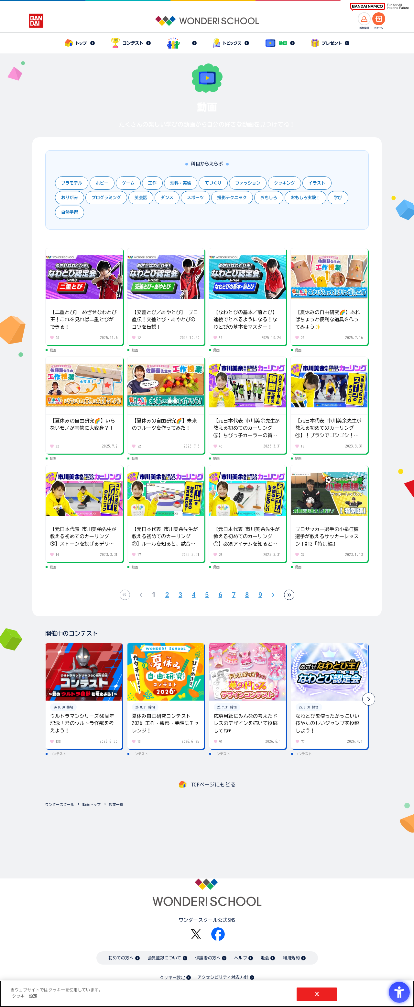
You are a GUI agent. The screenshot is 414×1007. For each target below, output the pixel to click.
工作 (152, 183)
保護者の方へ (208, 958)
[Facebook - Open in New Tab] (218, 934)
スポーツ (195, 198)
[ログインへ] (378, 18)
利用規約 (291, 958)
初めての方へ (121, 958)
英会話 (141, 198)
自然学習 (69, 212)
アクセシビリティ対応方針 (222, 977)
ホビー (102, 183)
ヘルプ (240, 958)
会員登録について (164, 958)
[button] (368, 699)
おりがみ (69, 198)
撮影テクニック (232, 198)
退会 (265, 958)
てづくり (213, 183)
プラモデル (71, 183)
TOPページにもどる (213, 784)
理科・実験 (180, 183)
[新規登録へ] (364, 18)
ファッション (247, 183)
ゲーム (128, 183)
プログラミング (106, 198)
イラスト (317, 183)
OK (316, 994)
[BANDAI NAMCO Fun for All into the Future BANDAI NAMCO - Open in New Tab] (379, 7)
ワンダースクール (59, 804)
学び (338, 198)
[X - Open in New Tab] (196, 934)
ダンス (167, 198)
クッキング (284, 183)
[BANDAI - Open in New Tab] (36, 21)
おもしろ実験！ (305, 198)
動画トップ (91, 804)
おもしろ (268, 198)
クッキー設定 (172, 978)
